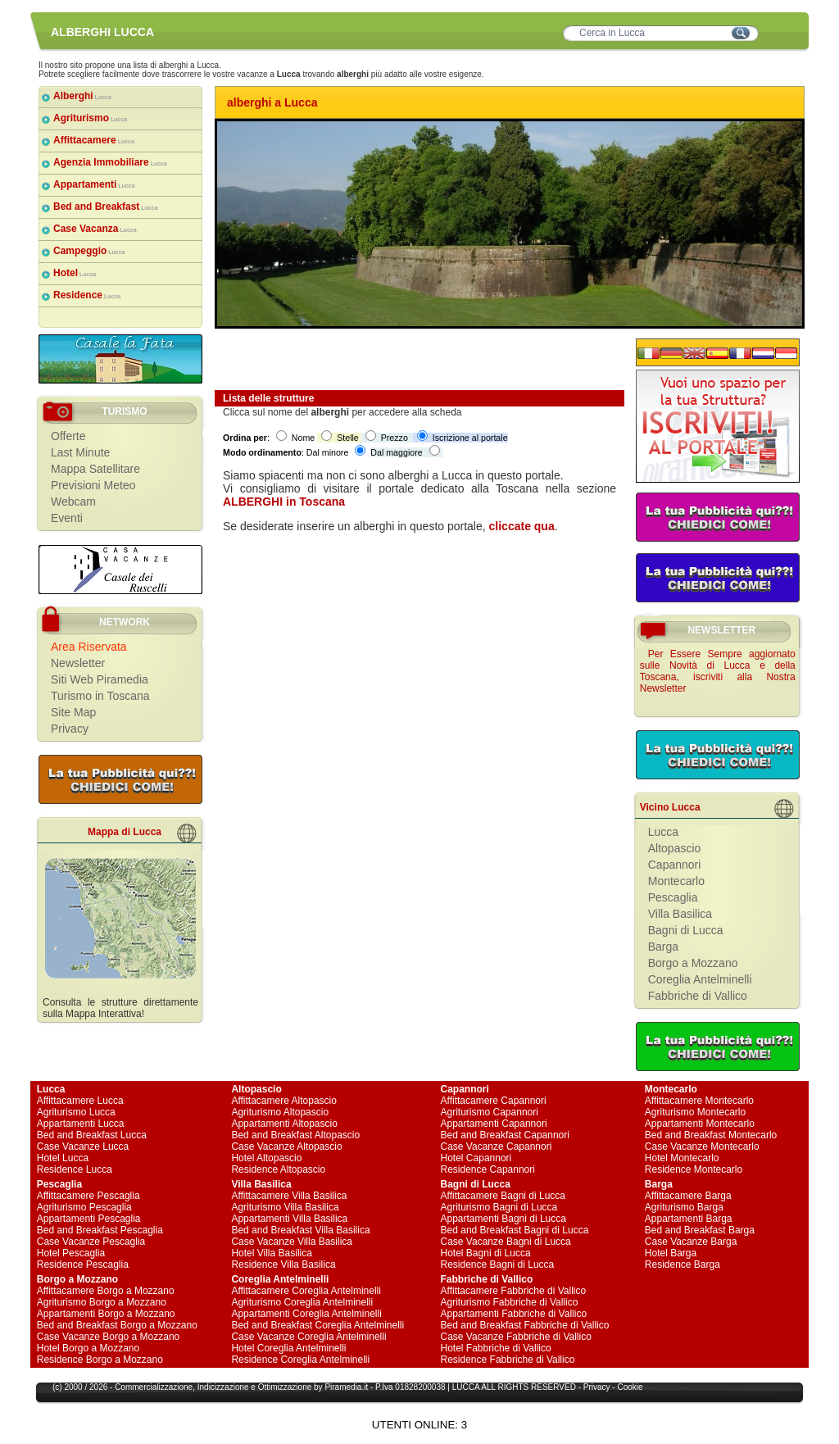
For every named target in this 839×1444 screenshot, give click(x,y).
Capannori (674, 864)
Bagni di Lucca (685, 930)
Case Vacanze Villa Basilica (291, 1241)
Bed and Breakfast (105, 206)
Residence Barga (682, 1264)
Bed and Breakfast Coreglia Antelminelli (317, 1325)
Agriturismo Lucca (76, 1112)
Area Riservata (89, 646)
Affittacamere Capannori (493, 1100)
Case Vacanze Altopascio (286, 1146)
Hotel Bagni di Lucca (486, 1253)
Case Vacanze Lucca (83, 1146)
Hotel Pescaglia (71, 1253)
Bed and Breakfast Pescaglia (100, 1230)
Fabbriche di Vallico (697, 995)
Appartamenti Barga (688, 1218)
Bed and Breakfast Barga (700, 1230)
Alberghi (82, 96)
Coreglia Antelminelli (700, 979)
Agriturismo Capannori (489, 1112)
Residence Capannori (488, 1169)
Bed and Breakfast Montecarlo (711, 1135)
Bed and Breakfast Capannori (505, 1135)
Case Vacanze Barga (691, 1241)
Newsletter (78, 663)
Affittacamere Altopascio (284, 1100)
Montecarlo (676, 881)
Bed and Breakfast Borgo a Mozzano (117, 1325)
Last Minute (80, 452)
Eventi (67, 517)
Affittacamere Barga (688, 1195)
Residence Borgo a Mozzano (100, 1359)
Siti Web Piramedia (99, 679)
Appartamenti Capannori (494, 1123)
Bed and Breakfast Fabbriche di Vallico (525, 1325)
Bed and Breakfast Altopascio (295, 1135)
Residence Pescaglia (83, 1264)
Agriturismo (90, 118)
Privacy (69, 728)
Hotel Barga (670, 1253)
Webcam (73, 501)
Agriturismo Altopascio (280, 1112)
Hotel (74, 273)
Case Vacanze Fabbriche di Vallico (516, 1336)
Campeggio (89, 251)
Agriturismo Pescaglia (84, 1207)
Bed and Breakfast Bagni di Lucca (515, 1230)
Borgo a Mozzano (693, 962)
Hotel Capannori (476, 1158)
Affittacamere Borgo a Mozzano (106, 1290)
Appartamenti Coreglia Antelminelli (306, 1313)
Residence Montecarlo (693, 1169)
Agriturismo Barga (684, 1207)
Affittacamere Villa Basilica (289, 1195)
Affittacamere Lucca (80, 1100)
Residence (86, 295)
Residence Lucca (74, 1169)
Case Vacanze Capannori (496, 1146)
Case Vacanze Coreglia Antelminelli (308, 1336)
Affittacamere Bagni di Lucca (503, 1195)
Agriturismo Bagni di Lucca (499, 1207)
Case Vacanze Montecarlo (702, 1146)
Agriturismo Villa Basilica (284, 1207)
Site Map (73, 712)
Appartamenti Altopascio (284, 1123)
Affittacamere (93, 140)
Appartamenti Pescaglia (89, 1218)
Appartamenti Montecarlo (700, 1123)
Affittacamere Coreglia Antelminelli (306, 1290)
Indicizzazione (223, 1387)
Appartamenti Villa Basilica (289, 1218)
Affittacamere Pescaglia (88, 1195)
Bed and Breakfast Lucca (92, 1135)
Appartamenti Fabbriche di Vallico (514, 1313)
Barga (663, 946)
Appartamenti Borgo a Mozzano (106, 1313)
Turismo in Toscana (100, 695)
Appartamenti (94, 184)
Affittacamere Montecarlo (699, 1100)
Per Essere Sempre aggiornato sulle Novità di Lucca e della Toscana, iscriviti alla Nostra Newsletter (718, 671)
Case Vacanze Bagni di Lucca (506, 1241)
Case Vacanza (95, 228)
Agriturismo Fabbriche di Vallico (509, 1302)
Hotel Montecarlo (682, 1158)
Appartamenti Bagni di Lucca (503, 1218)
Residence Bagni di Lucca (498, 1264)
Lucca (663, 831)
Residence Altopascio (278, 1169)
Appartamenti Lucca (81, 1123)
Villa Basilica (680, 913)
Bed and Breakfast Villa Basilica (300, 1230)
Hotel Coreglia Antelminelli (288, 1348)
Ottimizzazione (285, 1387)
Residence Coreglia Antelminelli (300, 1359)
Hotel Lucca (62, 1158)
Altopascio (674, 848)
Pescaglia (673, 897)
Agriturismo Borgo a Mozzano (101, 1302)
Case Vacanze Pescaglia (91, 1241)
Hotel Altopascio (266, 1158)
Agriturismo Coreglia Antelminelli (302, 1302)
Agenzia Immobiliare (110, 162)
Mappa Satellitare (95, 468)
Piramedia (342, 1387)
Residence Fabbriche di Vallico (508, 1359)
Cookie (629, 1387)
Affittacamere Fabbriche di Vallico (514, 1290)
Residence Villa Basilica (283, 1264)
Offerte (68, 436)
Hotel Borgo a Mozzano (88, 1348)
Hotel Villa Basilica (271, 1253)
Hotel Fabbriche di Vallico (496, 1348)
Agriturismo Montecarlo (695, 1112)
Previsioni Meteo (93, 485)
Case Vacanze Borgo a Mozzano (108, 1336)
